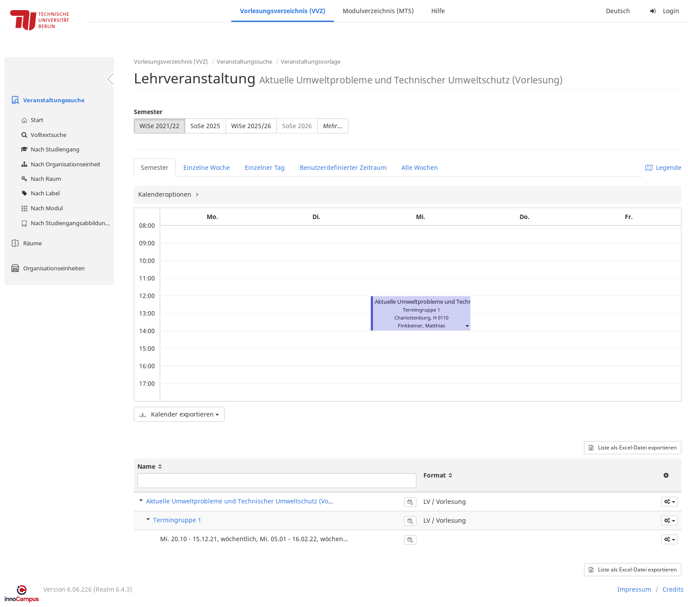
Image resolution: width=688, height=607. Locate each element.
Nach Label (39, 193)
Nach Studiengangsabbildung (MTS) (66, 223)
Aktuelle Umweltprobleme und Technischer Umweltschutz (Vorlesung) (467, 301)
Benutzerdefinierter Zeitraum (343, 167)
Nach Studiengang (49, 149)
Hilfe (438, 11)
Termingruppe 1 (177, 520)
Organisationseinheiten (47, 268)
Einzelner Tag (265, 167)
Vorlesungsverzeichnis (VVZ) (282, 11)
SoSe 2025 (205, 126)
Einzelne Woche (206, 167)
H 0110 (440, 317)
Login (663, 11)
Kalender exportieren (179, 414)
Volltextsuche (42, 135)
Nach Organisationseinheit (59, 164)
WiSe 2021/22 (159, 126)
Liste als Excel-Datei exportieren (633, 447)
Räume (25, 243)
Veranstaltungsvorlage (310, 61)
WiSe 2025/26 (251, 126)
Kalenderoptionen (165, 194)
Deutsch (618, 11)
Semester (148, 112)
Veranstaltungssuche (47, 100)
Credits (673, 589)
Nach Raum (40, 179)
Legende (663, 167)
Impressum (634, 589)
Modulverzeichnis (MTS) (378, 11)
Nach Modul (41, 208)
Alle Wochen (419, 167)
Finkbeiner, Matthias (421, 325)
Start (31, 120)
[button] (467, 325)
